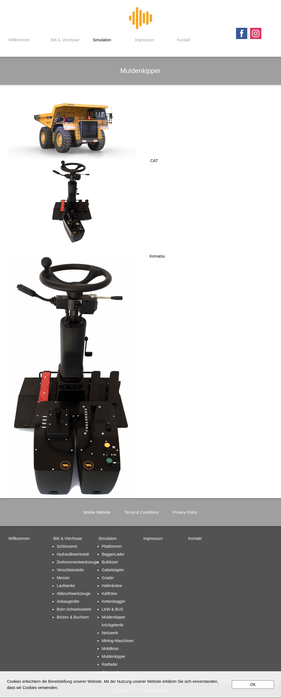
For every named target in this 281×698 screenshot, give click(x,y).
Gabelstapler (113, 570)
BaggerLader (113, 554)
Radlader (110, 664)
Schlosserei (67, 546)
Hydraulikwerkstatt (73, 554)
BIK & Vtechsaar (65, 40)
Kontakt (183, 40)
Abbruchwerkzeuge (73, 593)
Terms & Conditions (141, 512)
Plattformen (112, 546)
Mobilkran (110, 648)
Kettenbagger (113, 601)
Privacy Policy (185, 512)
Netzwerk (110, 633)
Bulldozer (110, 562)
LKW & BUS (112, 609)
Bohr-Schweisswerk (74, 609)
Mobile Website (97, 512)
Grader (108, 578)
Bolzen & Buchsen (73, 617)
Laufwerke (66, 585)
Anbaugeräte (68, 601)
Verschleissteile (70, 570)
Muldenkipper (113, 656)
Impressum (144, 40)
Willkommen (19, 40)
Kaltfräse (109, 593)
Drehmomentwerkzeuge (78, 562)
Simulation (102, 40)
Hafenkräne (112, 585)
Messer (63, 578)
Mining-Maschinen (118, 640)
